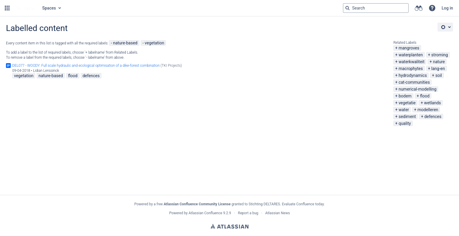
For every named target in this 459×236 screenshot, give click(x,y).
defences (432, 116)
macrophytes (410, 68)
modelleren (428, 109)
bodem (404, 96)
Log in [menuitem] (447, 8)
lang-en (438, 68)
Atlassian (229, 226)
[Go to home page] (25, 8)
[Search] (347, 8)
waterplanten (410, 54)
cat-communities (414, 82)
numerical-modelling (417, 89)
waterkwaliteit (411, 61)
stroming (439, 54)
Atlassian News (277, 213)
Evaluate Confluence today (303, 204)
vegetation (154, 43)
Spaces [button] (49, 8)
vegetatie (406, 102)
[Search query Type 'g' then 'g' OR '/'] (376, 8)
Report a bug (248, 213)
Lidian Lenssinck (46, 71)
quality (404, 123)
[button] (7, 8)
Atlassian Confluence (205, 213)
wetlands (432, 102)
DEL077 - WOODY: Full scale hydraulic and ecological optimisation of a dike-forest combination (86, 65)
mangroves (408, 48)
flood (424, 96)
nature (439, 61)
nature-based (125, 43)
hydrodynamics (412, 75)
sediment (407, 116)
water (403, 109)
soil (438, 75)
